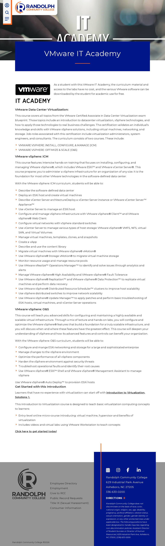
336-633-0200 (115, 491)
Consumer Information (65, 507)
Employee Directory (63, 483)
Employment (59, 488)
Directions (114, 498)
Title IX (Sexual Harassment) (69, 503)
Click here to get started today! (36, 431)
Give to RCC (58, 493)
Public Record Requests (66, 498)
